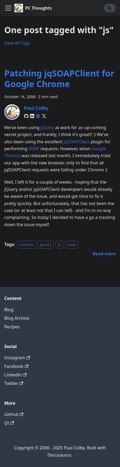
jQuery (47, 127)
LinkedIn (15, 375)
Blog (8, 309)
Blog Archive (16, 318)
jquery (45, 244)
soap (71, 244)
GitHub (13, 414)
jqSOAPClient (77, 142)
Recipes (12, 327)
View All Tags (17, 43)
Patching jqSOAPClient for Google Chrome (59, 78)
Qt (9, 423)
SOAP (33, 149)
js (59, 244)
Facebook (16, 366)
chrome (26, 244)
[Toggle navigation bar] (8, 8)
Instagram (17, 358)
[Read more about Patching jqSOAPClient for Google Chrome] (104, 254)
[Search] (110, 8)
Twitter (13, 383)
